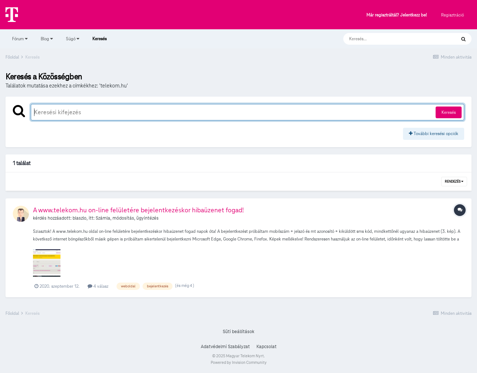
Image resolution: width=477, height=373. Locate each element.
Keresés (99, 42)
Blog (47, 38)
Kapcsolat (266, 347)
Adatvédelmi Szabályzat (225, 347)
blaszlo (79, 218)
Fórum (19, 38)
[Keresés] (392, 39)
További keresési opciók (433, 133)
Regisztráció (452, 15)
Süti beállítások (238, 332)
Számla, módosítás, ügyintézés (127, 218)
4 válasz (98, 286)
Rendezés (454, 181)
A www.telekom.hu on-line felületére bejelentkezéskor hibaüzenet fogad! (138, 210)
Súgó (72, 38)
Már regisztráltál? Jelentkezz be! (396, 15)
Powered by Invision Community (239, 362)
